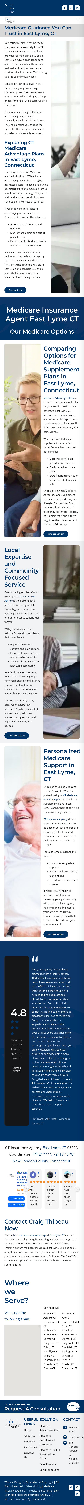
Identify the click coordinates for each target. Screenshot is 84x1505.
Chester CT (68, 1364)
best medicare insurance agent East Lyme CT (39, 1235)
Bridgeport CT (51, 1343)
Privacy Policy (33, 1486)
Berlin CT (67, 1326)
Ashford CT (49, 1317)
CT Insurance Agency (55, 819)
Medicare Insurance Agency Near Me (25, 1499)
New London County (30, 1160)
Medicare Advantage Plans (58, 398)
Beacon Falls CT (70, 1322)
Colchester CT (69, 1368)
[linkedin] (77, 7)
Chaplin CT (68, 1360)
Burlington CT (69, 1351)
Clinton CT (49, 1368)
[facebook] (64, 7)
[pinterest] (71, 7)
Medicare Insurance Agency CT (34, 1494)
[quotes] (12, 1418)
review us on (15, 1204)
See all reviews (16, 1198)
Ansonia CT (68, 1313)
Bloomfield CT (69, 1334)
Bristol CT (48, 1347)
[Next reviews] (77, 1189)
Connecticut (59, 1160)
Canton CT (67, 1355)
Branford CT (68, 1339)
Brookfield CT (69, 1347)
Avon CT (66, 1317)
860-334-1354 (11, 8)
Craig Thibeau (49, 1011)
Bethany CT (49, 1330)
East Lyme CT (54, 1147)
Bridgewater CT (70, 1343)
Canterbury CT (51, 1360)
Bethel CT (67, 1330)
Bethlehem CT (51, 1334)
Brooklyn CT (50, 1351)
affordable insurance (44, 999)
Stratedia (31, 1482)
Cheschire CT (50, 1364)
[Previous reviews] (26, 1189)
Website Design (13, 1482)
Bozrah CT (49, 1339)
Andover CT (50, 1313)
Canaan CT (49, 1355)
